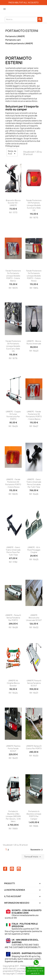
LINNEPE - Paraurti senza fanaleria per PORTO (13, 617)
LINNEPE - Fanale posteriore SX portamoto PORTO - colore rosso (13, 483)
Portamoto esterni (21, 31)
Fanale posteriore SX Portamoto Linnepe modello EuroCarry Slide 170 (13, 346)
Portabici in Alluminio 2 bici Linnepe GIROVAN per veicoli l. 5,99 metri (13, 816)
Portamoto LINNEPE (15, 36)
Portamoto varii (13, 40)
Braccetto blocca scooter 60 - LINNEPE (13, 203)
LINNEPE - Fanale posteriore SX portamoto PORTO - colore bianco (34, 415)
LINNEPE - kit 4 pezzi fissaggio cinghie (33, 550)
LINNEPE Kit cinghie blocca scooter (13, 683)
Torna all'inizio (33, 856)
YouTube (12, 869)
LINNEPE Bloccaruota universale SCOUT (34, 617)
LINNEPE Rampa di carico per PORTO (34, 747)
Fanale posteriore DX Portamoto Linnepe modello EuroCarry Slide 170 (33, 205)
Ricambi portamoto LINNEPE (19, 43)
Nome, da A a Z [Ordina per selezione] (12, 152)
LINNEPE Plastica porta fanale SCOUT (13, 748)
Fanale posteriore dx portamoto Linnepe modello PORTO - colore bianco (13, 275)
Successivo (36, 849)
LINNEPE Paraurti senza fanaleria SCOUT (34, 683)
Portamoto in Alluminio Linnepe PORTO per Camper (33, 815)
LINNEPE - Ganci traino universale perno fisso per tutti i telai (13, 551)
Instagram (19, 869)
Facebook (5, 869)
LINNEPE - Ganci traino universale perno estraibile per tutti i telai (33, 483)
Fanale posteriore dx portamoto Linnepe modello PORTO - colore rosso (33, 275)
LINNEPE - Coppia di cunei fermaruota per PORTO (13, 415)
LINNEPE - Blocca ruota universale (34, 342)
